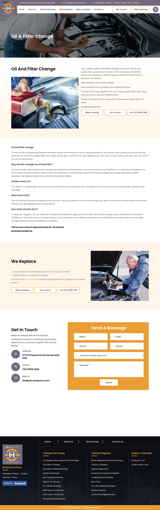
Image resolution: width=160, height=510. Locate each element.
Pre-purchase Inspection (54, 498)
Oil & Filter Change (51, 464)
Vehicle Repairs (65, 9)
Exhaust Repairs (98, 490)
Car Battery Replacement (103, 494)
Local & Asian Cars (140, 464)
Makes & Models (83, 9)
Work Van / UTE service (53, 494)
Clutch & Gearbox (99, 464)
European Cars (138, 460)
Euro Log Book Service (53, 477)
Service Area (92, 441)
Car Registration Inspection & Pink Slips (61, 460)
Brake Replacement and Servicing (106, 460)
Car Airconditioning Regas (103, 486)
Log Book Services (51, 473)
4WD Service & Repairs (53, 490)
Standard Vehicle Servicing (55, 469)
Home (21, 9)
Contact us (99, 9)
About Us (32, 9)
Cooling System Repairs (102, 477)
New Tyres (96, 481)
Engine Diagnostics (100, 469)
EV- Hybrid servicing (52, 486)
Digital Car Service (51, 481)
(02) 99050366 (32, 279)
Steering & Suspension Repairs (105, 473)
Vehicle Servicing (47, 9)
